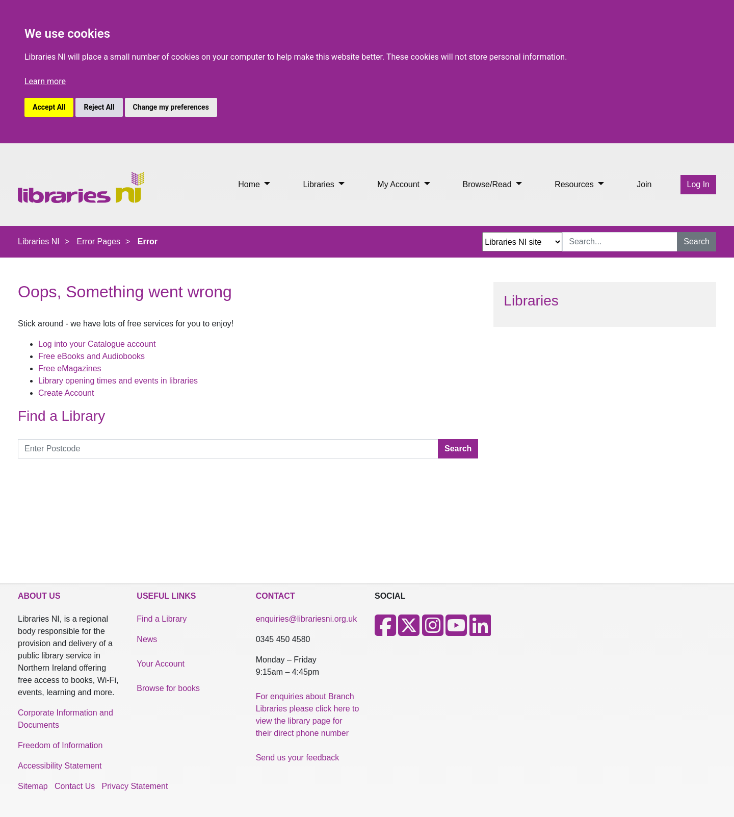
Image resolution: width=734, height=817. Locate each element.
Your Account (161, 663)
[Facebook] (385, 631)
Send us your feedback (297, 757)
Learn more (45, 81)
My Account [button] (399, 184)
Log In (698, 184)
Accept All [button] (49, 107)
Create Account (66, 393)
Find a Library (162, 619)
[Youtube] (456, 631)
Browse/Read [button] (488, 184)
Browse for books (168, 688)
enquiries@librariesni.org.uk (306, 619)
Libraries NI (39, 241)
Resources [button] (575, 184)
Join (644, 184)
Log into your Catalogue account (96, 344)
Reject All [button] (99, 107)
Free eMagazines (69, 368)
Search (697, 241)
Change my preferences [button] (171, 107)
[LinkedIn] (480, 631)
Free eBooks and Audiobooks (91, 356)
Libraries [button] (319, 184)
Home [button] (250, 184)
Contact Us (75, 786)
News (147, 639)
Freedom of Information (60, 745)
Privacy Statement (135, 786)
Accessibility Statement (60, 765)
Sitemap (33, 786)
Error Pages (98, 241)
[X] (409, 631)
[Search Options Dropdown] (522, 241)
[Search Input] (619, 241)
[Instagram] (432, 631)
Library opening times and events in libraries (118, 380)
